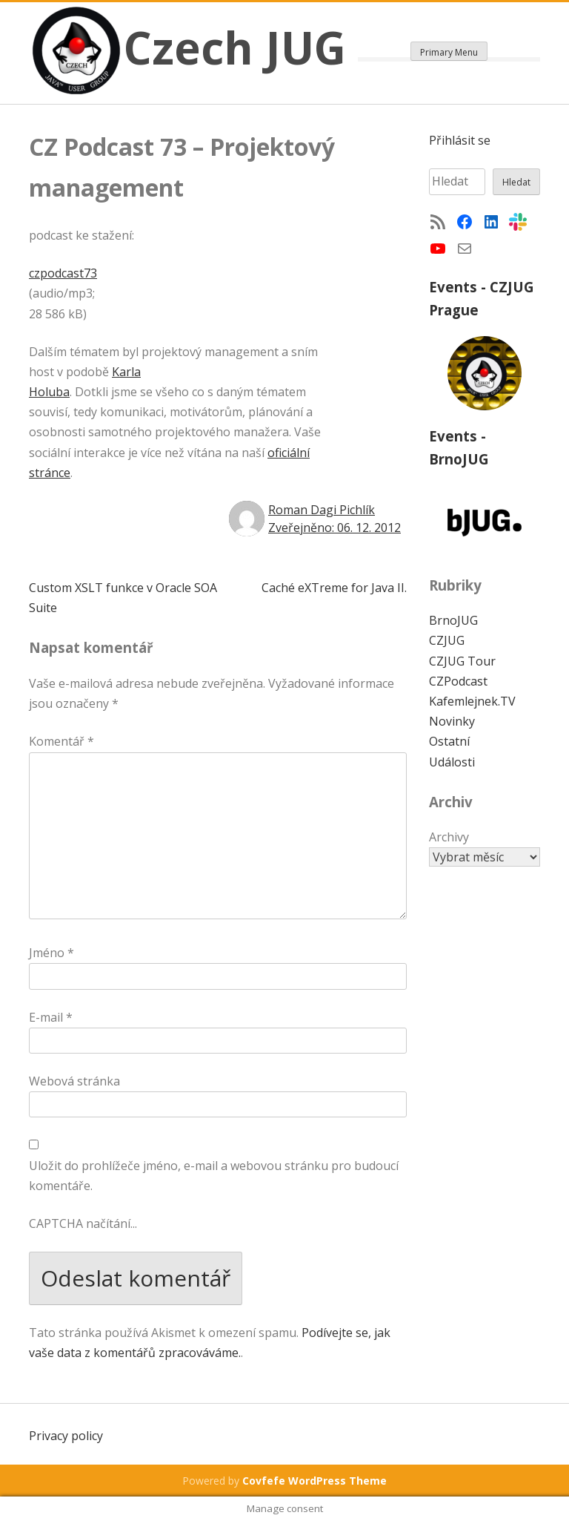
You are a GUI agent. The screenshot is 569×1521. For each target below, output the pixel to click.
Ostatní (449, 741)
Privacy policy (66, 1436)
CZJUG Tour (462, 661)
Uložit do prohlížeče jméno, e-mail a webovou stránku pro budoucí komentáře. (214, 1175)
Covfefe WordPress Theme (314, 1481)
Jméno (51, 953)
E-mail (51, 1017)
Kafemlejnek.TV (472, 701)
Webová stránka (74, 1081)
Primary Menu (449, 52)
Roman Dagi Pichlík (321, 510)
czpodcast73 (63, 273)
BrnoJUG (453, 620)
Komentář (61, 741)
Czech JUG (235, 47)
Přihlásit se (459, 140)
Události (452, 762)
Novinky (452, 721)
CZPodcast (458, 681)
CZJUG (447, 640)
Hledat (516, 182)
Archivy (449, 837)
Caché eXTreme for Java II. (334, 587)
